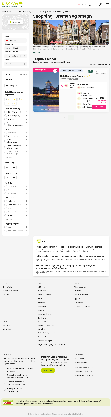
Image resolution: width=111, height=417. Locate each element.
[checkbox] (7, 99)
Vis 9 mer (8, 157)
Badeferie (42, 306)
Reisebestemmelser (46, 325)
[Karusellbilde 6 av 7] (48, 109)
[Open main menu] (107, 4)
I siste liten (7, 329)
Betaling (41, 329)
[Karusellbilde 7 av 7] (50, 109)
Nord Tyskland (45, 11)
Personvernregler (45, 340)
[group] (71, 90)
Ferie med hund (44, 314)
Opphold (77, 298)
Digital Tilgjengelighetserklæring (51, 344)
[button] (16, 86)
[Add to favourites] (55, 71)
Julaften (6, 325)
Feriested (6, 295)
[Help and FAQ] (90, 4)
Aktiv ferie (42, 287)
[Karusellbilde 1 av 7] (42, 109)
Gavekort (42, 337)
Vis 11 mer (8, 219)
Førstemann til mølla (82, 306)
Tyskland (32, 11)
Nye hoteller (8, 287)
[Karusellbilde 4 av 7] (46, 109)
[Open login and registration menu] (101, 4)
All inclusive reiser (81, 287)
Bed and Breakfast (10, 291)
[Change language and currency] (82, 4)
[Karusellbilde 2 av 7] (43, 109)
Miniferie (77, 291)
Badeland (42, 318)
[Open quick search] (95, 4)
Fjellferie (41, 298)
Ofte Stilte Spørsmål (46, 333)
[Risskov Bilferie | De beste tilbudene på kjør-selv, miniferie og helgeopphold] (12, 4)
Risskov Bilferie (8, 11)
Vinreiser (41, 302)
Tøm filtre (23, 74)
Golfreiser (42, 291)
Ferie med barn (44, 295)
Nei (14, 167)
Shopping (22, 11)
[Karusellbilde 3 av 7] (44, 109)
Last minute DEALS (81, 295)
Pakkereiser (78, 302)
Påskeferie (7, 333)
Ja (7, 167)
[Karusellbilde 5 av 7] (47, 109)
